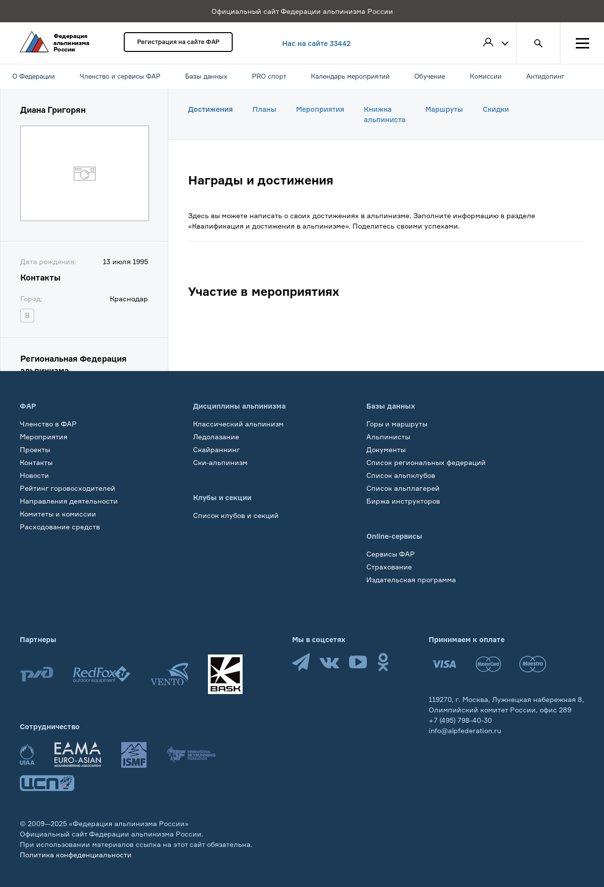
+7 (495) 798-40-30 (460, 720)
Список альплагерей (403, 488)
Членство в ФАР (48, 424)
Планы (264, 109)
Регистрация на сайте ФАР (178, 42)
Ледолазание (216, 436)
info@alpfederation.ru (465, 730)
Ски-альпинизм (220, 462)
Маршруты (444, 109)
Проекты (35, 449)
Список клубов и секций (236, 515)
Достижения (210, 109)
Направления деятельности (69, 501)
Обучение (37, 539)
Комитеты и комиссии (58, 514)
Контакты (36, 462)
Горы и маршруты (396, 424)
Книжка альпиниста (384, 114)
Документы (385, 449)
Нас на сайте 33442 (316, 43)
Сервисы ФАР (390, 554)
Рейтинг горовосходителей (67, 488)
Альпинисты (388, 436)
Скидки (496, 109)
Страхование (389, 566)
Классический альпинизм (238, 424)
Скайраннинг (216, 449)
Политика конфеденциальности (76, 854)
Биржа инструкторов (403, 501)
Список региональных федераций (426, 462)
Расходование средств (60, 526)
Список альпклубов (400, 475)
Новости (34, 475)
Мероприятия (320, 109)
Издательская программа (411, 579)
